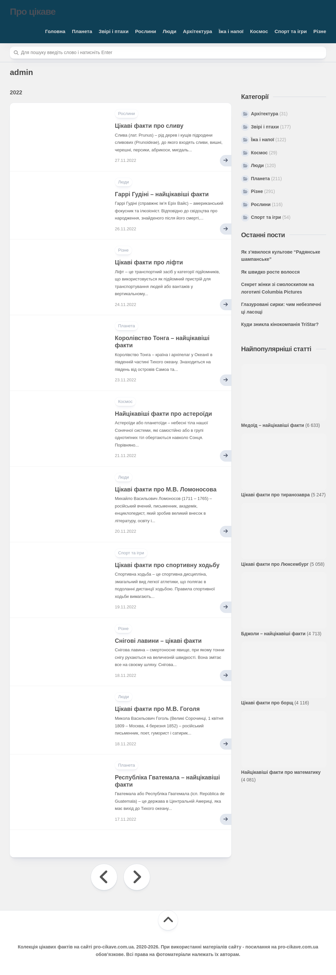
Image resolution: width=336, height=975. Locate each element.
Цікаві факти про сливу (149, 126)
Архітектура (197, 31)
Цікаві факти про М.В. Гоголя (157, 709)
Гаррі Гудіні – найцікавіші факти (162, 194)
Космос (259, 31)
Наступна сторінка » (137, 877)
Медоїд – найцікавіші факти (272, 425)
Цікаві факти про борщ (267, 702)
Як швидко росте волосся (270, 272)
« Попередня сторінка (104, 877)
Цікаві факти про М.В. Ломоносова (166, 489)
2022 (16, 92)
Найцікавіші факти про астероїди (163, 414)
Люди (170, 31)
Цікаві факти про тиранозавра (275, 494)
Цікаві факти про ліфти (149, 262)
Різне (319, 31)
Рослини (145, 31)
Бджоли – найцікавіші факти (273, 633)
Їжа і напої (231, 31)
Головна (55, 31)
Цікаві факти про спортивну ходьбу (167, 565)
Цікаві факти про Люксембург (275, 564)
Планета (82, 31)
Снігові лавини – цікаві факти (158, 641)
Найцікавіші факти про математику (281, 772)
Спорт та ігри (291, 31)
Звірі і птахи (114, 31)
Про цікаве (32, 12)
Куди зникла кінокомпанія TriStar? (280, 324)
